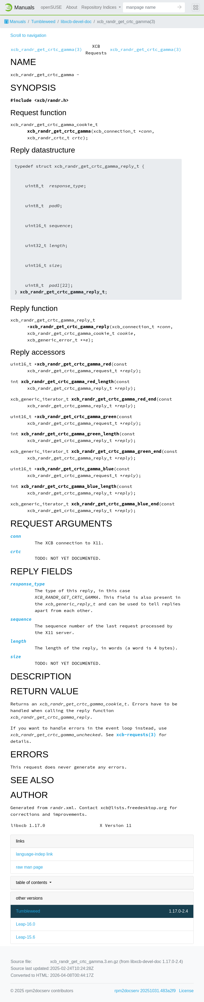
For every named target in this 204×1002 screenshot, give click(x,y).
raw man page (29, 867)
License (186, 990)
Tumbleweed (43, 21)
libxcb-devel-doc (76, 21)
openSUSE (51, 7)
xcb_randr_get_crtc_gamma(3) (46, 49)
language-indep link (34, 854)
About (71, 7)
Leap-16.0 (25, 924)
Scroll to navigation (28, 35)
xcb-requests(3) (136, 735)
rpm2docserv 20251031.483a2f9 (145, 990)
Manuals (15, 21)
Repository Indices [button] (100, 7)
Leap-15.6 (25, 937)
